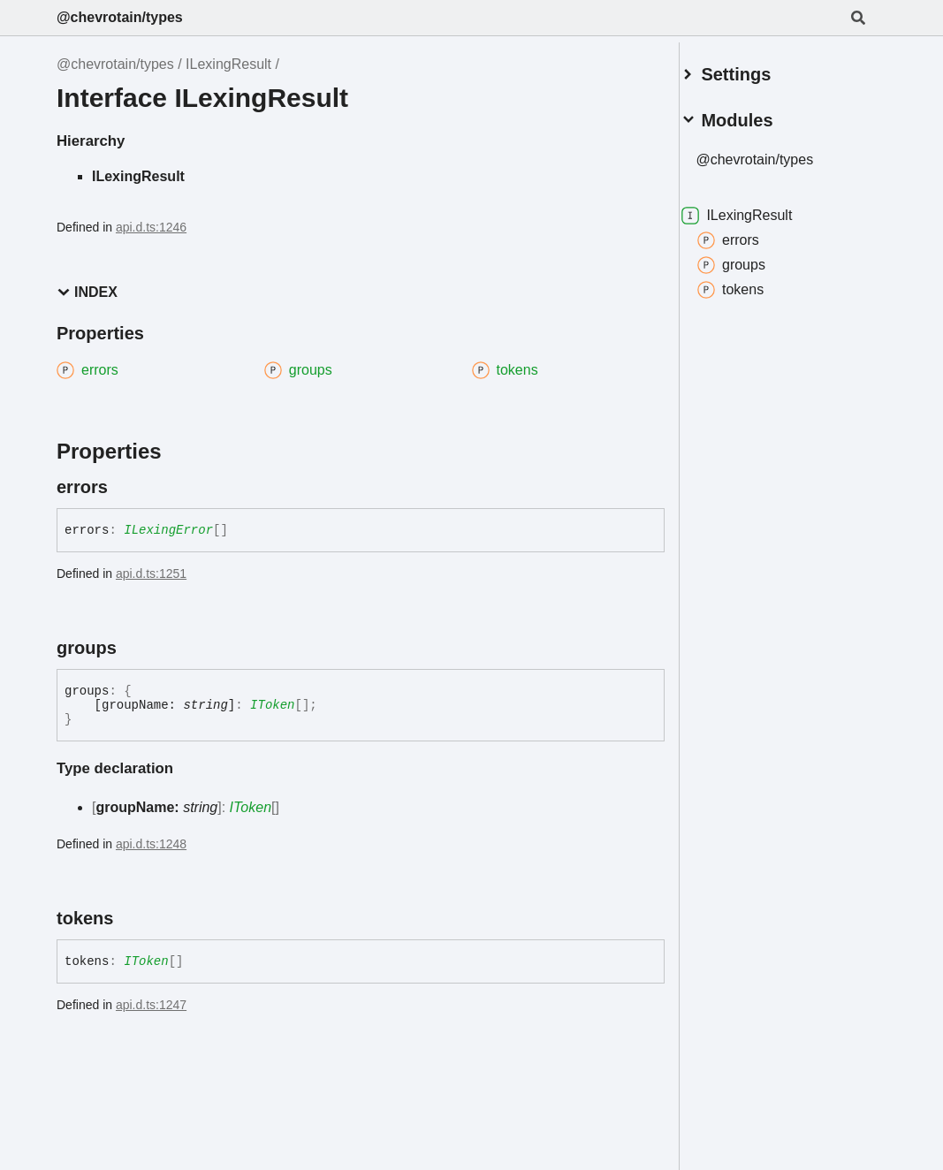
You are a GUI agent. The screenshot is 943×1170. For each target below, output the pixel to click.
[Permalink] (124, 487)
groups (753, 258)
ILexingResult (228, 64)
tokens (752, 283)
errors (749, 233)
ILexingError (168, 530)
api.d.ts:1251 (151, 573)
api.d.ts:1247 (151, 1005)
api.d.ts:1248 (151, 844)
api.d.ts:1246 (151, 227)
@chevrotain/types (120, 17)
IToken (272, 705)
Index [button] (87, 292)
